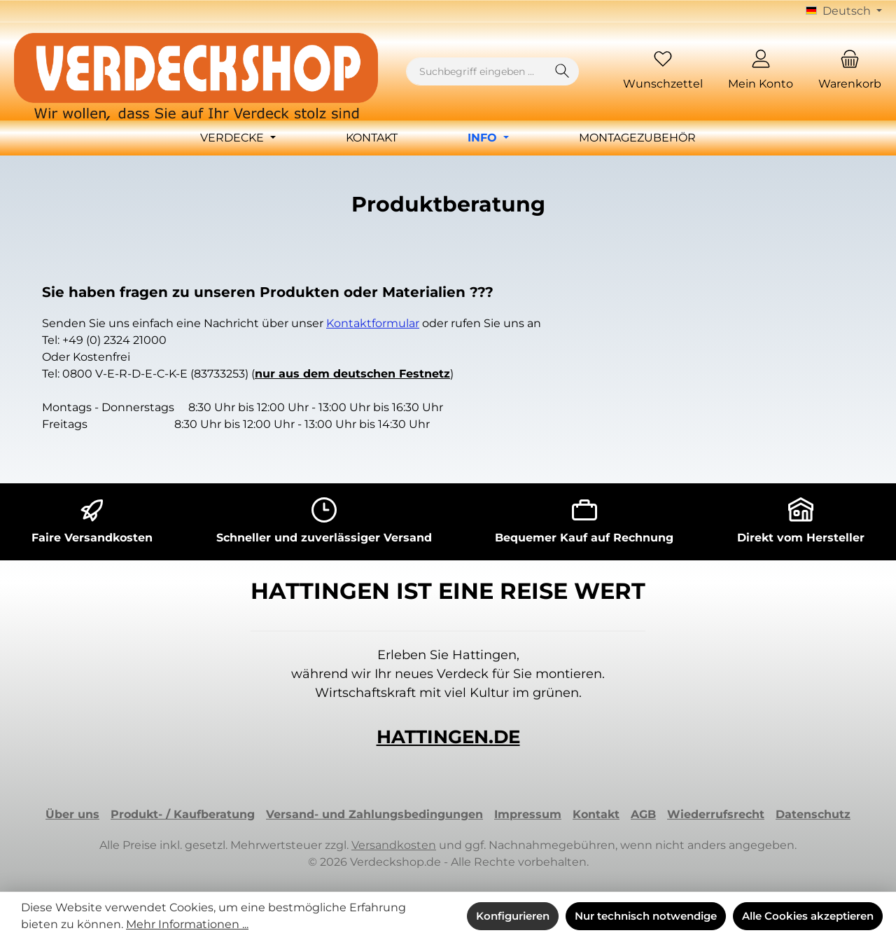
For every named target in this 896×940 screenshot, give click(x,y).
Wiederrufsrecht (715, 814)
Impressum (527, 814)
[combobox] (476, 71)
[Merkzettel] (663, 72)
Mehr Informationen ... (187, 924)
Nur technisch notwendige (646, 915)
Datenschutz (813, 814)
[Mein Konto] (760, 72)
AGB (643, 814)
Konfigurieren (513, 915)
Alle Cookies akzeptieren (808, 915)
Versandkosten (393, 845)
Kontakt (596, 814)
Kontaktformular (372, 323)
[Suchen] (562, 71)
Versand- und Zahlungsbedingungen (374, 814)
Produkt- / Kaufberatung (183, 814)
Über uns (72, 814)
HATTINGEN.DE (448, 737)
